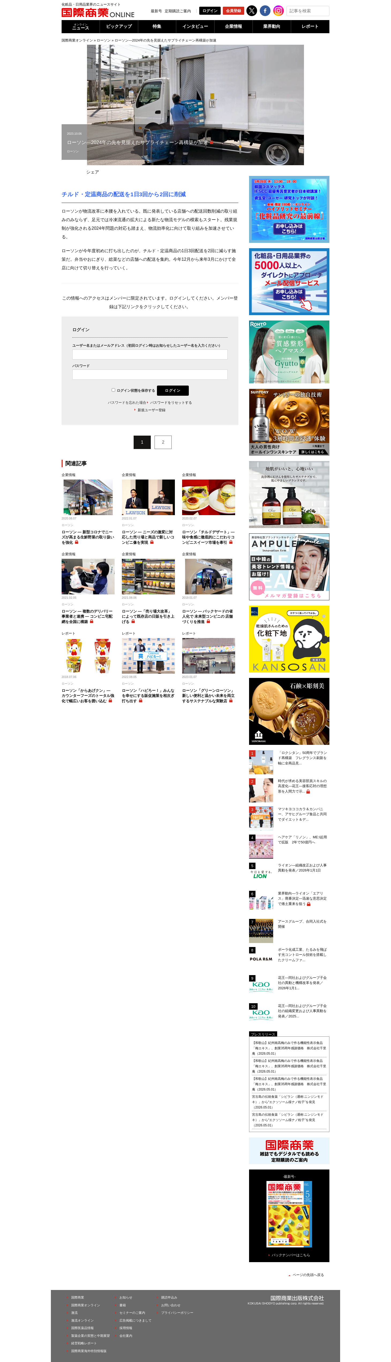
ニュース (81, 26)
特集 (157, 26)
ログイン (209, 11)
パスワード (81, 366)
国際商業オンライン (77, 40)
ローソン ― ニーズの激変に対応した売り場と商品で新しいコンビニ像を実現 (148, 537)
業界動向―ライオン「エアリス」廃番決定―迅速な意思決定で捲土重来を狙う (302, 898)
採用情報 (125, 1328)
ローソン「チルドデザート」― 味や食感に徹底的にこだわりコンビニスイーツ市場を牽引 (208, 537)
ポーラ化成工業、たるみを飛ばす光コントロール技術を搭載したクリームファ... (302, 955)
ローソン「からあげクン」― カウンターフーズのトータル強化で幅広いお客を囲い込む (88, 695)
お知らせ (125, 1297)
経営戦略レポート (84, 1343)
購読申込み (169, 1297)
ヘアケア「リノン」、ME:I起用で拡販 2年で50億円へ (302, 839)
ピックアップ (119, 26)
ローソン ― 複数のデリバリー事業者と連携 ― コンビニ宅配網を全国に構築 (87, 616)
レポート (310, 26)
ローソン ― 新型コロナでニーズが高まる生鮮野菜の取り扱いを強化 (88, 537)
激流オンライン (82, 1320)
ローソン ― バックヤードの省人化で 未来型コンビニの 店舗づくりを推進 (207, 616)
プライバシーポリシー (177, 1312)
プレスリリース (263, 1034)
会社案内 (125, 1335)
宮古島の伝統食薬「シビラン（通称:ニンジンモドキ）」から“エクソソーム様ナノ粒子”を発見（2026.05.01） (288, 1102)
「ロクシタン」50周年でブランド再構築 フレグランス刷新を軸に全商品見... (302, 758)
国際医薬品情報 (82, 1328)
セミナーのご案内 (132, 1312)
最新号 (156, 11)
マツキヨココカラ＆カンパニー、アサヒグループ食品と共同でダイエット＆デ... (302, 814)
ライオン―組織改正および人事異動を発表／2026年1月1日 (302, 868)
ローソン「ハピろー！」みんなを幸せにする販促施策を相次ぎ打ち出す (148, 695)
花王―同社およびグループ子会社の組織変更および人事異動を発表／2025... (302, 1011)
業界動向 (271, 26)
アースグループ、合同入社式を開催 (302, 924)
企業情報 (233, 26)
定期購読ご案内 (178, 11)
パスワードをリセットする (171, 403)
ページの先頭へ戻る (308, 1275)
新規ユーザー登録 (152, 410)
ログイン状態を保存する (136, 390)
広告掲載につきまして (135, 1320)
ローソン (104, 40)
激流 (74, 1312)
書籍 (122, 1305)
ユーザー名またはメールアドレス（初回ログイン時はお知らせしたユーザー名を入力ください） (147, 346)
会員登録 (233, 11)
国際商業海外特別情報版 (89, 1351)
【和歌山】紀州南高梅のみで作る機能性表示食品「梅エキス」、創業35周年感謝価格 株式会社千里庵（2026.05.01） (289, 1048)
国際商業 (77, 1297)
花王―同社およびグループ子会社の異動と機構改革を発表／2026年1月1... (302, 983)
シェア (92, 172)
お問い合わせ (171, 1305)
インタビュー (195, 26)
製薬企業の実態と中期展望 (90, 1335)
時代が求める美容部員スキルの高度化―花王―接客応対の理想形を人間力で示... (302, 786)
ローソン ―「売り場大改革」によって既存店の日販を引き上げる (148, 616)
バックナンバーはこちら (291, 1255)
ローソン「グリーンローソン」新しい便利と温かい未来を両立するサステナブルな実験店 (208, 695)
